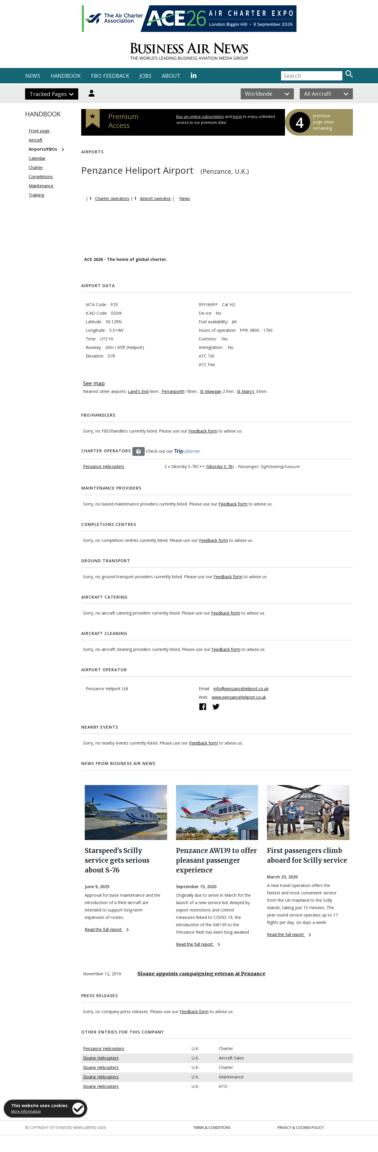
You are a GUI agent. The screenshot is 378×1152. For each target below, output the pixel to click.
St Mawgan (210, 391)
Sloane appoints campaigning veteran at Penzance (201, 973)
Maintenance (41, 186)
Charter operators (112, 198)
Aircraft (36, 140)
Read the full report (107, 929)
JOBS (145, 75)
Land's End (138, 391)
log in (237, 116)
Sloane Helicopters (101, 1058)
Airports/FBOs (43, 149)
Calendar (37, 158)
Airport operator (155, 198)
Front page (39, 131)
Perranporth (173, 391)
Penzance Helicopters (103, 466)
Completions (41, 176)
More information (26, 1111)
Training (36, 195)
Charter (36, 167)
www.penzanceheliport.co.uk (239, 697)
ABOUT (171, 75)
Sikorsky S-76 (219, 466)
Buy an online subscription (200, 116)
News (184, 198)
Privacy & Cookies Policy (301, 1127)
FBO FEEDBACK (110, 75)
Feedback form (202, 431)
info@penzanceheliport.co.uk (241, 688)
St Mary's (246, 391)
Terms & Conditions (211, 1127)
